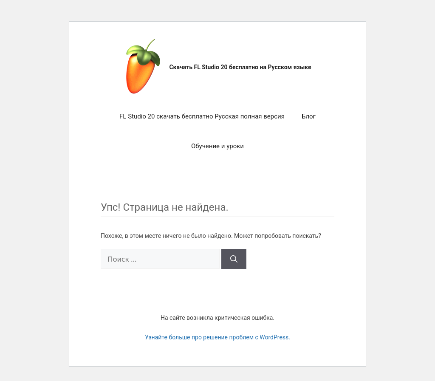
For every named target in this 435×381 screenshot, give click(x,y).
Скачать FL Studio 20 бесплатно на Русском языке (240, 67)
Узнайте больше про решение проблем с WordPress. (217, 337)
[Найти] (233, 259)
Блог (309, 116)
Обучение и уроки (217, 146)
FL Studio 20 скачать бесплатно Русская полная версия (202, 116)
